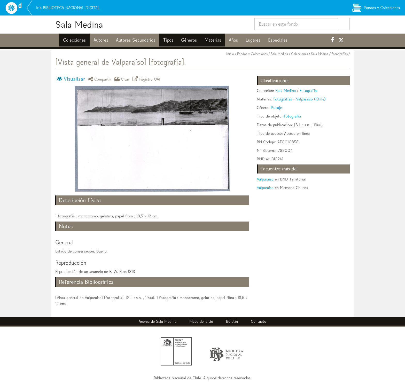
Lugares (253, 40)
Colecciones (74, 40)
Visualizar (74, 78)
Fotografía (292, 116)
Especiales (277, 40)
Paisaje (276, 107)
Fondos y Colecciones (252, 54)
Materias (213, 40)
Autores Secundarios (135, 40)
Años (233, 40)
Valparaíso (265, 179)
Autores (101, 40)
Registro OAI (147, 79)
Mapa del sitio (201, 321)
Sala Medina (79, 24)
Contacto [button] (258, 321)
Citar (122, 79)
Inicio (230, 54)
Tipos (168, 40)
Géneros (189, 40)
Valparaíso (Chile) (311, 99)
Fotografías (339, 54)
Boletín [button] (232, 321)
